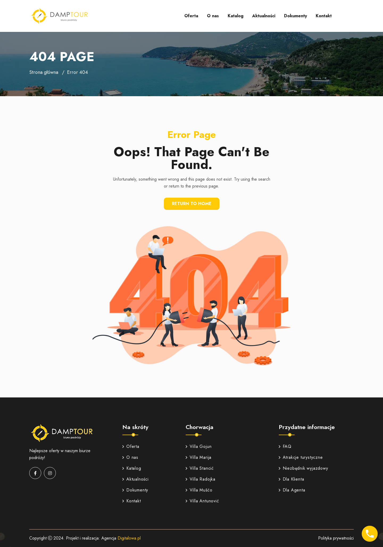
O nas (213, 16)
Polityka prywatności (336, 538)
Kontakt (324, 16)
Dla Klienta (291, 479)
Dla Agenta (292, 490)
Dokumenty (295, 16)
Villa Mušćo (199, 490)
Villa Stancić (200, 468)
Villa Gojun (199, 446)
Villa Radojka (200, 479)
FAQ (285, 446)
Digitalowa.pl (129, 538)
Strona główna (43, 72)
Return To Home (191, 204)
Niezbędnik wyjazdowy (303, 468)
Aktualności (263, 16)
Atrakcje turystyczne (301, 457)
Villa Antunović (202, 501)
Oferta (191, 16)
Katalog (235, 16)
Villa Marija (199, 457)
